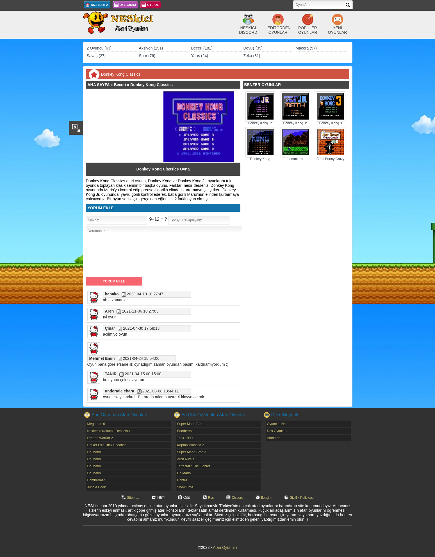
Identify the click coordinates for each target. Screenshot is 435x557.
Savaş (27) (96, 55)
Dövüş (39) (253, 48)
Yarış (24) (199, 55)
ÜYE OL (153, 4)
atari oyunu (135, 181)
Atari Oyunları (225, 547)
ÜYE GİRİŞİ (128, 4)
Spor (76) (147, 55)
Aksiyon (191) (151, 48)
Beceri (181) (202, 48)
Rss (211, 498)
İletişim (266, 498)
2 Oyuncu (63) (99, 48)
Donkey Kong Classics (151, 84)
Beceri (120, 84)
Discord (237, 498)
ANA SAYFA (99, 4)
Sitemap (133, 498)
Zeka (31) (251, 55)
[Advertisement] (127, 126)
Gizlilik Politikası (302, 498)
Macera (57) (306, 48)
